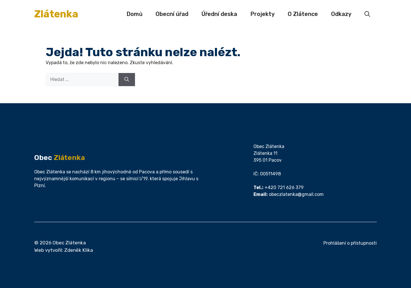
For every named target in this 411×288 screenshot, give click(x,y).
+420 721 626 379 (284, 187)
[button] (367, 14)
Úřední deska (219, 14)
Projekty (262, 14)
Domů (134, 14)
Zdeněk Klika (78, 250)
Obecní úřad (172, 14)
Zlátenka (56, 14)
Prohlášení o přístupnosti (350, 243)
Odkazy (341, 14)
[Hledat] (126, 79)
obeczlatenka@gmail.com (296, 194)
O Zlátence (303, 14)
